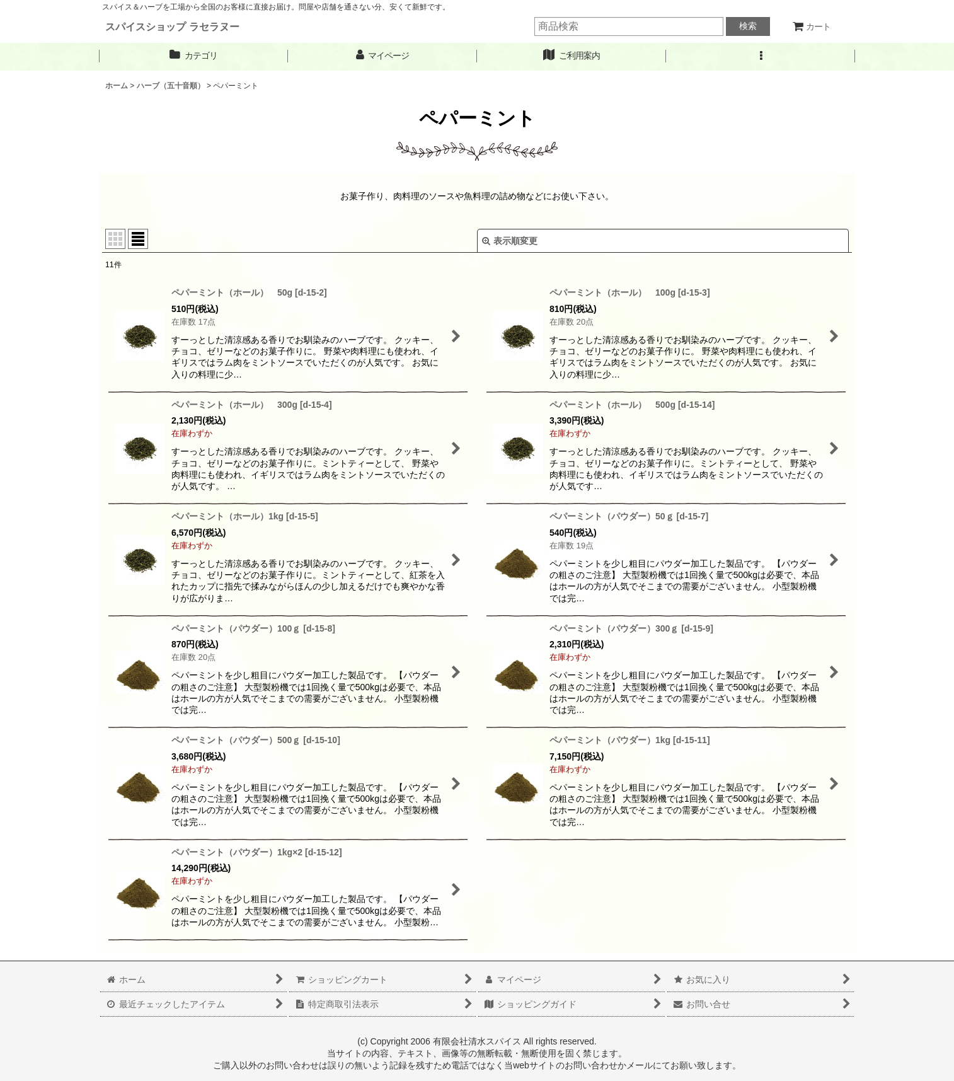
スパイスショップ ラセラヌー (172, 26)
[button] (760, 56)
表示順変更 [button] (509, 241)
